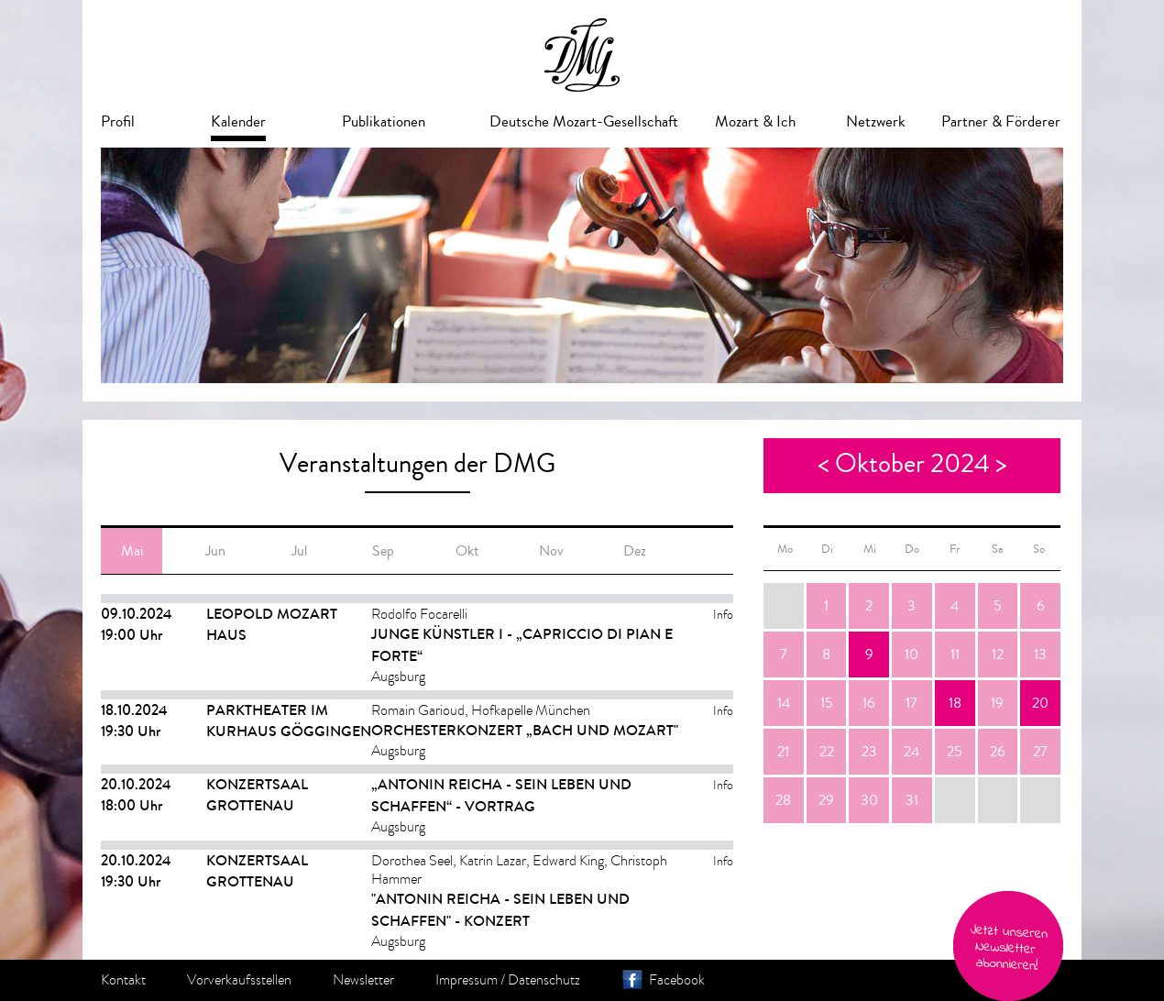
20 (1040, 703)
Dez (634, 551)
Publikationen (383, 121)
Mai (132, 551)
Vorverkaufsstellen (239, 980)
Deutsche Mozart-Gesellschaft (583, 121)
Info (723, 614)
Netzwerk (876, 121)
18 (955, 703)
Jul (299, 551)
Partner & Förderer (1000, 121)
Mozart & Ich (755, 121)
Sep (383, 551)
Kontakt (123, 980)
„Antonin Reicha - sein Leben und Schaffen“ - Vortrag (501, 795)
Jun (215, 551)
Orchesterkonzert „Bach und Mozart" (524, 730)
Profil (118, 121)
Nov (551, 551)
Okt (467, 551)
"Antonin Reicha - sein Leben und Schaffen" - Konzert (500, 909)
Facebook (677, 980)
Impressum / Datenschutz (507, 980)
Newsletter (363, 980)
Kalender (238, 121)
